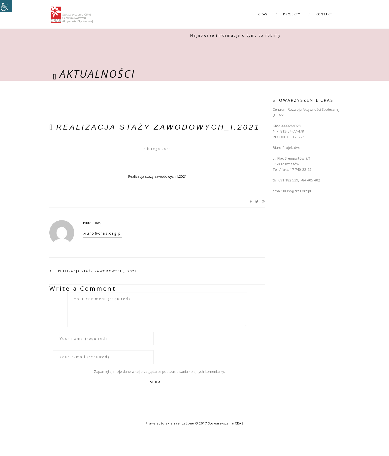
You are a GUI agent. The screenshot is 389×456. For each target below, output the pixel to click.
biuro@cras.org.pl (103, 233)
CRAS (262, 14)
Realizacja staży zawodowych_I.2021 (158, 127)
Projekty (291, 14)
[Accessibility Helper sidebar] (6, 6)
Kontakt (324, 14)
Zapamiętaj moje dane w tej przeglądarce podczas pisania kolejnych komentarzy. (159, 371)
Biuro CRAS (92, 222)
